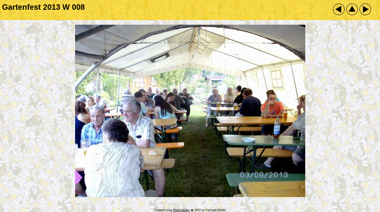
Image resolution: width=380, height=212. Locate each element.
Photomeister (181, 210)
